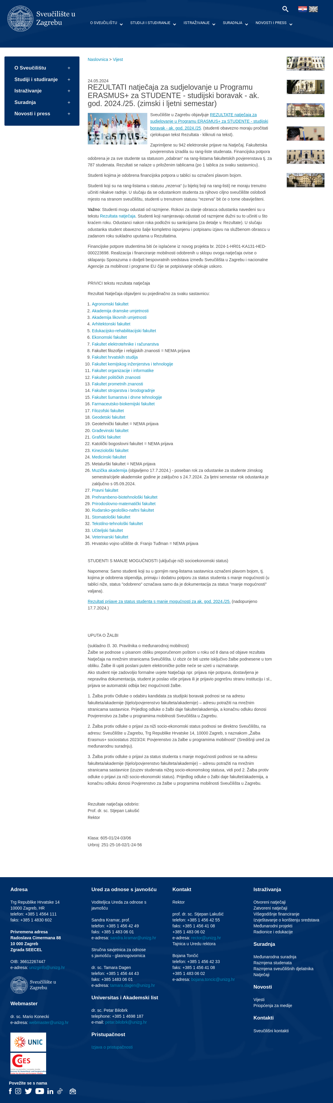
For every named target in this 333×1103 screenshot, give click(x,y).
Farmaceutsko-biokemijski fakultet (123, 403)
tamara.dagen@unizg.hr (132, 985)
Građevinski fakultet (110, 430)
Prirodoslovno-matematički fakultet (124, 503)
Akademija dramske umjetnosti (120, 310)
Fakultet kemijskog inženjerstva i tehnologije (132, 364)
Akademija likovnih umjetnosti (119, 317)
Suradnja (232, 23)
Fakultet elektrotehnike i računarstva (125, 344)
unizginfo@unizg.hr (47, 967)
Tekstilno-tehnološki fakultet (117, 523)
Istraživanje (197, 23)
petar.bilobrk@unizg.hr (126, 1022)
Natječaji (262, 974)
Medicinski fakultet (109, 457)
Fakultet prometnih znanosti (117, 384)
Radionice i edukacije (273, 931)
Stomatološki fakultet (111, 517)
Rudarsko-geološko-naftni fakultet (123, 510)
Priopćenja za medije (273, 1005)
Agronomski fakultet (110, 304)
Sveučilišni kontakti (271, 1030)
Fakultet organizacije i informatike (123, 370)
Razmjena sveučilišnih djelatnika (284, 968)
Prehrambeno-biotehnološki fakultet (124, 497)
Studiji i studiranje (150, 23)
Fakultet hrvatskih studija (115, 357)
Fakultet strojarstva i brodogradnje (123, 390)
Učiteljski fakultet (107, 530)
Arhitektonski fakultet (111, 324)
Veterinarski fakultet (110, 537)
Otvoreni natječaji (270, 902)
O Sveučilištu (103, 23)
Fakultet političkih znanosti (116, 377)
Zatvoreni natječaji (270, 908)
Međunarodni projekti (273, 926)
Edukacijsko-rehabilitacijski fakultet (124, 330)
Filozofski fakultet (108, 410)
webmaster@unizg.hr (49, 1022)
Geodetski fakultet (108, 417)
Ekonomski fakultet (109, 337)
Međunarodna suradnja (275, 956)
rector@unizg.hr (206, 937)
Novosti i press (271, 23)
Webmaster (23, 1003)
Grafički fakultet (106, 437)
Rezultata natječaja (117, 216)
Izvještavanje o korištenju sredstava (286, 920)
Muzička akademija (109, 470)
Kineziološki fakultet (110, 450)
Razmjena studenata (273, 962)
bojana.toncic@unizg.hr (213, 979)
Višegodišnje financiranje (277, 914)
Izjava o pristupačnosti (112, 1047)
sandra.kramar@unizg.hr (133, 937)
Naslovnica (98, 59)
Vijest (118, 59)
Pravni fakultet (105, 490)
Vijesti (259, 999)
